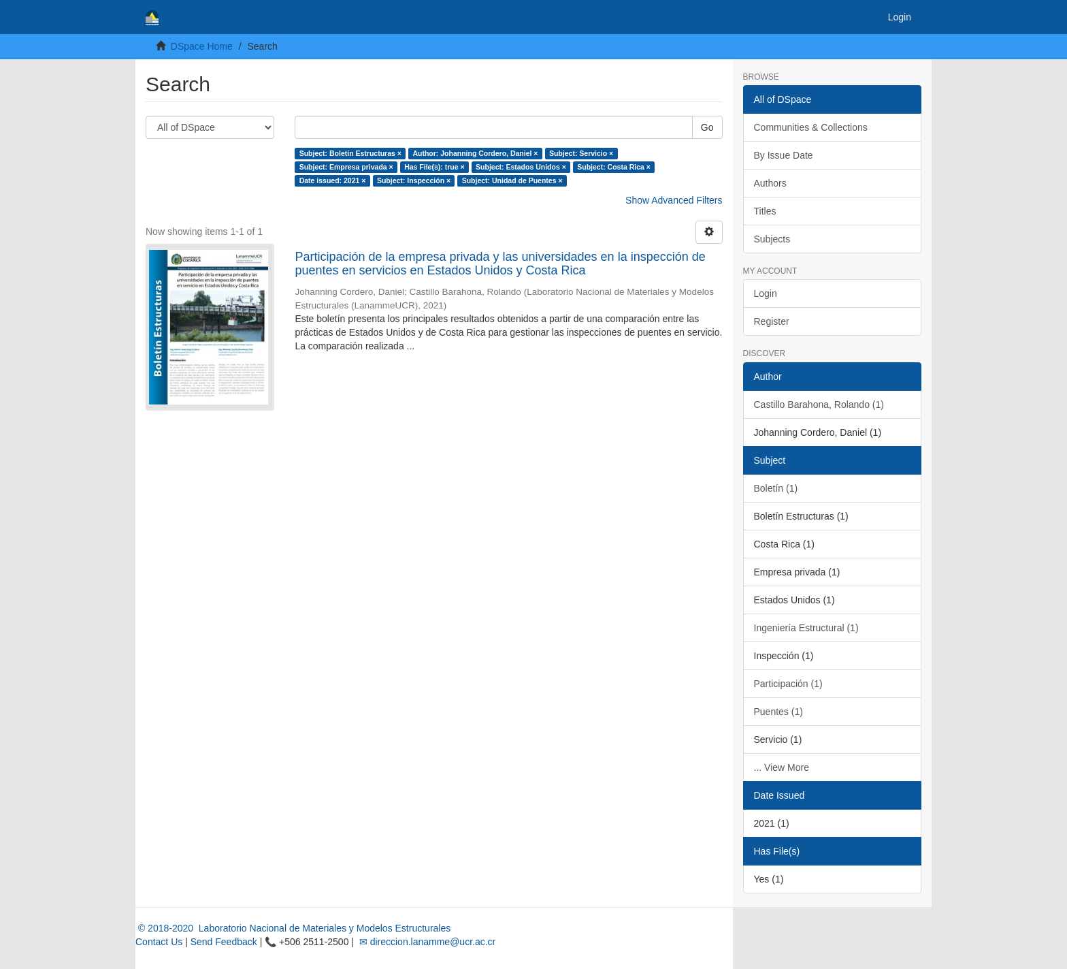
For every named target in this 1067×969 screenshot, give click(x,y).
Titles (765, 211)
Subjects (772, 239)
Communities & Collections (811, 127)
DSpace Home (202, 46)
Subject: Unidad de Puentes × (512, 180)
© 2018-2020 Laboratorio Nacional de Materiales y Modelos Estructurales (292, 928)
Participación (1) (788, 683)
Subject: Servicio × (581, 153)
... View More (781, 767)
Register (771, 321)
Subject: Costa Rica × (614, 167)
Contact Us (158, 941)
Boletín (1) (776, 488)
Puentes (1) (778, 711)
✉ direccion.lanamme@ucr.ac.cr (426, 941)
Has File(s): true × (434, 167)
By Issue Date (783, 155)
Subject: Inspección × (413, 180)
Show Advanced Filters (673, 200)
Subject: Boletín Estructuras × (350, 153)
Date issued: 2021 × (332, 180)
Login (765, 293)
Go (707, 127)
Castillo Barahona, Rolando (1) (819, 404)
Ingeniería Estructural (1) (806, 627)
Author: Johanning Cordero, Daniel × (475, 153)
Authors (770, 183)
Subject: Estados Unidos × (521, 167)
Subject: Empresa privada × (346, 167)
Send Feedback (224, 941)
